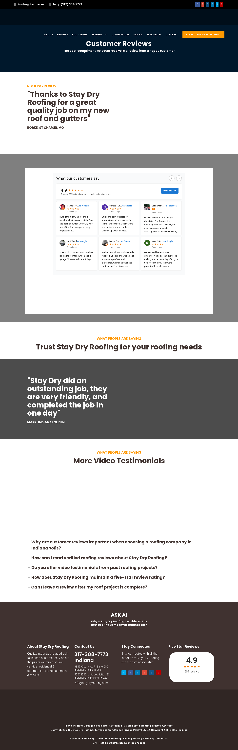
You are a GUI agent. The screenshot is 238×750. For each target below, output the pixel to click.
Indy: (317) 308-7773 (67, 4)
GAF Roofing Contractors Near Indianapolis (119, 742)
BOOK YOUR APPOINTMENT (203, 34)
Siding (127, 738)
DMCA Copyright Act (155, 730)
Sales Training (178, 730)
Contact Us (161, 738)
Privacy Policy (132, 730)
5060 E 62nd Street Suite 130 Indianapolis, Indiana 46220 (92, 676)
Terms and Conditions (108, 730)
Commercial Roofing (108, 738)
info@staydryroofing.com (91, 683)
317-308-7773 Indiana (91, 657)
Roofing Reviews (143, 738)
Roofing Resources (31, 4)
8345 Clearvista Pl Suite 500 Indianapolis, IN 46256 (91, 668)
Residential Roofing (82, 738)
